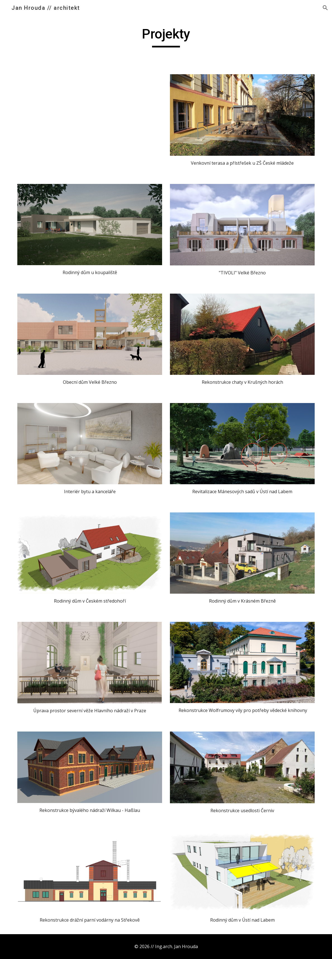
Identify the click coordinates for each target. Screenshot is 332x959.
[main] (166, 36)
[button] (325, 8)
